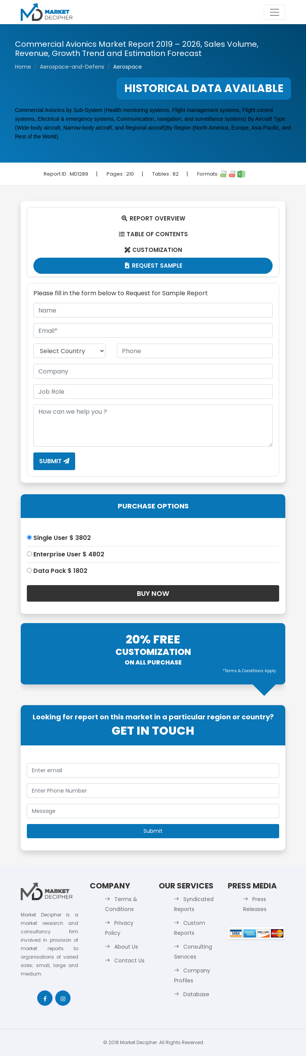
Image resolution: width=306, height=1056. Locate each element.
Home (23, 67)
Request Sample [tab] (153, 266)
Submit (54, 461)
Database (196, 994)
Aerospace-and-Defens (72, 67)
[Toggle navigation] (274, 12)
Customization (153, 250)
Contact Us (129, 960)
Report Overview (153, 218)
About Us (126, 947)
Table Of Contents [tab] (153, 234)
